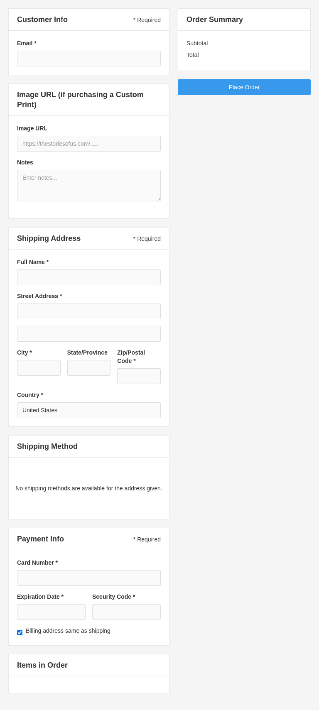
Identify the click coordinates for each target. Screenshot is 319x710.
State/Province (87, 352)
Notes (25, 162)
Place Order (244, 87)
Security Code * (113, 596)
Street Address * (39, 296)
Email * (27, 43)
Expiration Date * (40, 596)
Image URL (32, 128)
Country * (30, 395)
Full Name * (33, 262)
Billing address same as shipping (68, 630)
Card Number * (37, 562)
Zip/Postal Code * (131, 356)
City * (24, 352)
